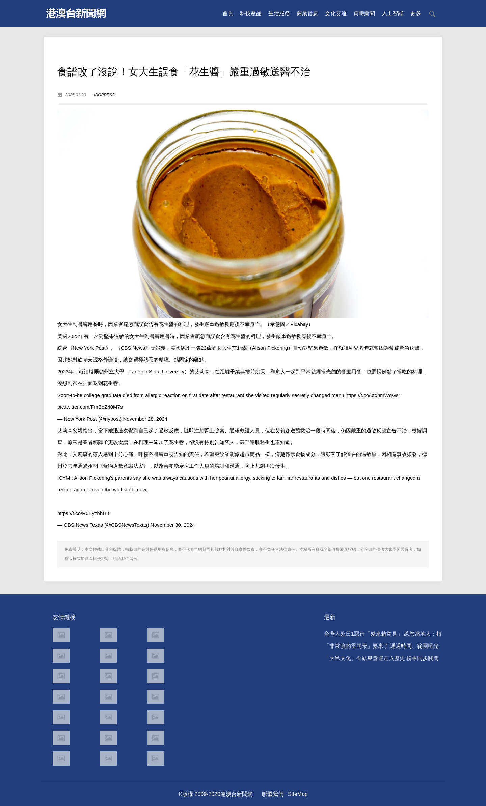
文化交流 (336, 13)
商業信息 (307, 13)
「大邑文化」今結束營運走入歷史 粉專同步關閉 (381, 658)
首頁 (227, 13)
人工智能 (392, 13)
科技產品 (251, 13)
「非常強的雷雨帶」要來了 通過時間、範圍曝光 (381, 646)
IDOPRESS (104, 95)
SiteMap (298, 794)
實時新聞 (364, 13)
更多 (415, 13)
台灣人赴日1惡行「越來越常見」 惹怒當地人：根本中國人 (383, 635)
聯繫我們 (273, 794)
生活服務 (279, 13)
